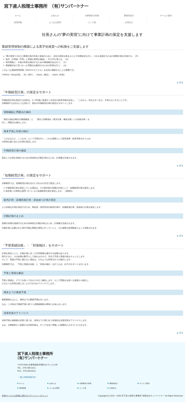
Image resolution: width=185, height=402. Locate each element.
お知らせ (55, 15)
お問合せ (129, 22)
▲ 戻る (180, 82)
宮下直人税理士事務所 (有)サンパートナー (46, 6)
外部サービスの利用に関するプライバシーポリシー (25, 396)
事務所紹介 (129, 15)
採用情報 (18, 22)
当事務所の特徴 (92, 15)
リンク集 (92, 22)
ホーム (18, 15)
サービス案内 (166, 15)
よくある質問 (55, 22)
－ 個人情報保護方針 (26, 377)
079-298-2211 (29, 368)
